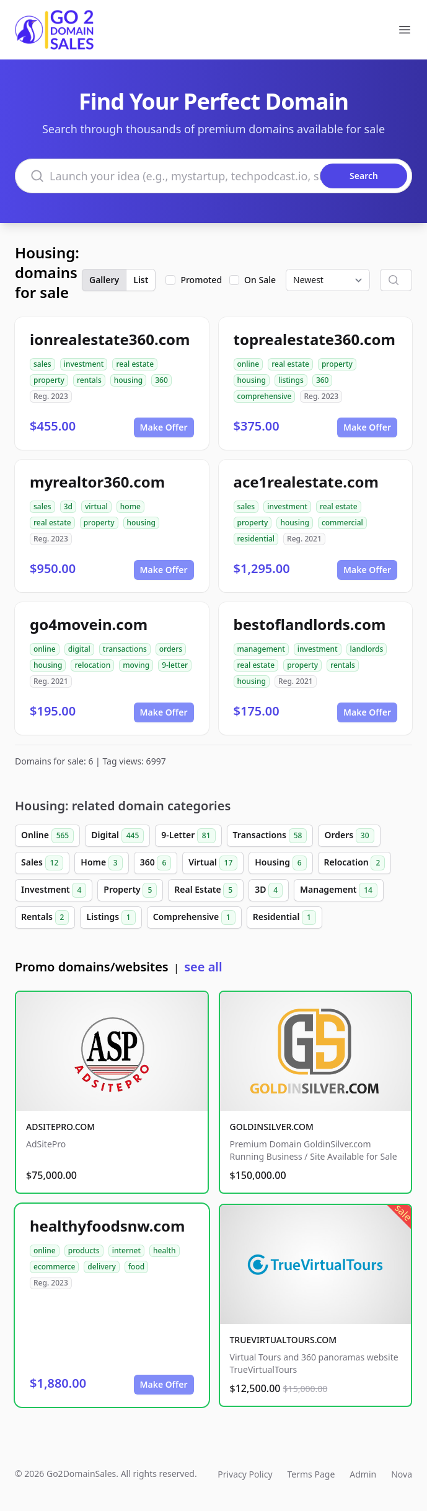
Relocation (354, 863)
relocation (92, 665)
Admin (363, 1474)
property (48, 380)
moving (136, 665)
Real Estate (205, 890)
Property (130, 890)
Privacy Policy (245, 1474)
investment (84, 364)
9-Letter (188, 835)
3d (68, 506)
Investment (53, 890)
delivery (101, 1266)
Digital (117, 835)
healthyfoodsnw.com (107, 1225)
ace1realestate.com (306, 481)
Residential (284, 917)
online (248, 364)
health (164, 1250)
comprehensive (264, 396)
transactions (125, 649)
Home (101, 863)
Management (338, 890)
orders (170, 649)
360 (161, 380)
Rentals (45, 917)
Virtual (212, 863)
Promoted (201, 280)
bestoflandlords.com (310, 624)
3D (269, 890)
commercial (342, 522)
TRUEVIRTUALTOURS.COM (283, 1340)
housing (128, 380)
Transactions (270, 835)
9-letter (175, 665)
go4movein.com (88, 624)
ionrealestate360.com (110, 339)
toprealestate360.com (314, 339)
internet (126, 1250)
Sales (42, 863)
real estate (135, 364)
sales (42, 364)
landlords (367, 649)
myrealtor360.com (97, 481)
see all (203, 966)
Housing (280, 863)
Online (47, 835)
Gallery (104, 280)
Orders (349, 835)
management (261, 649)
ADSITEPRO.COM (60, 1126)
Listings (110, 917)
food (136, 1266)
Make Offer (164, 427)
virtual (96, 506)
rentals (89, 380)
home (130, 506)
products (84, 1250)
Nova (401, 1474)
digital (79, 649)
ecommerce (54, 1266)
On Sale (260, 280)
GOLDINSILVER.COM (272, 1126)
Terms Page (311, 1474)
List (140, 280)
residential (256, 538)
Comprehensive (194, 917)
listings (291, 380)
